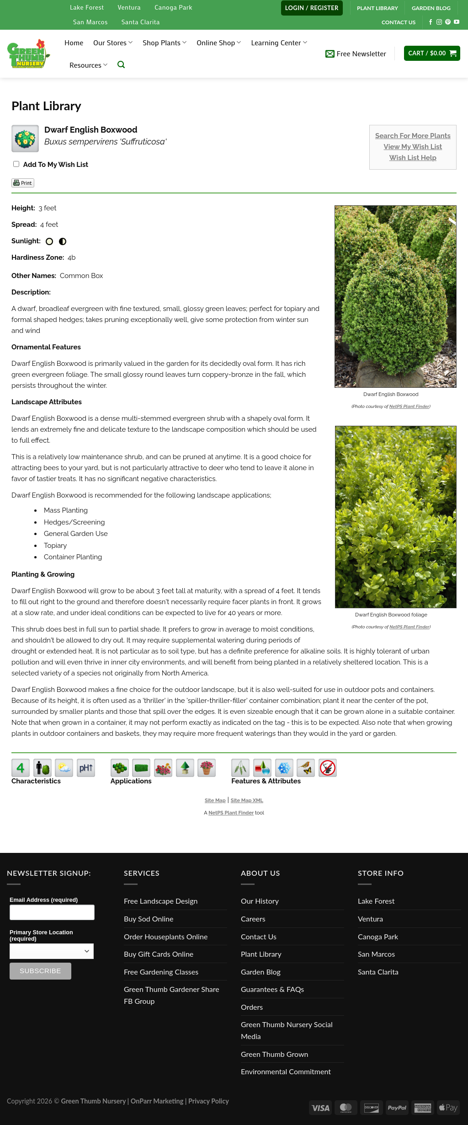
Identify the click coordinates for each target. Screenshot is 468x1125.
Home (73, 42)
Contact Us (259, 936)
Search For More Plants (413, 136)
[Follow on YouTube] (456, 22)
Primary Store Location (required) (41, 935)
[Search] (121, 65)
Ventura (129, 7)
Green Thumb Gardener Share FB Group (171, 995)
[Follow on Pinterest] (448, 22)
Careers (253, 918)
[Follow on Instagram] (439, 22)
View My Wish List (413, 147)
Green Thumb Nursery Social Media (287, 1030)
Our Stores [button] (113, 42)
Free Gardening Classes (161, 971)
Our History (260, 900)
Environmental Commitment (286, 1071)
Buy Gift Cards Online (158, 953)
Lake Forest (87, 7)
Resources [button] (88, 65)
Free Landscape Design (160, 900)
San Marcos (90, 21)
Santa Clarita (141, 21)
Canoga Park (173, 7)
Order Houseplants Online (165, 936)
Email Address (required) (44, 900)
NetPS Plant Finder (409, 406)
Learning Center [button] (279, 42)
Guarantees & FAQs (272, 989)
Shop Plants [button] (164, 42)
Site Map (215, 801)
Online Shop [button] (219, 42)
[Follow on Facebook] (430, 22)
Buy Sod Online (148, 918)
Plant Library (261, 953)
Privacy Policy (208, 1101)
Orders (252, 1006)
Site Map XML (247, 801)
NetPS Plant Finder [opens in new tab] (231, 813)
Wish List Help (412, 158)
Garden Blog (261, 971)
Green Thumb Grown (274, 1054)
